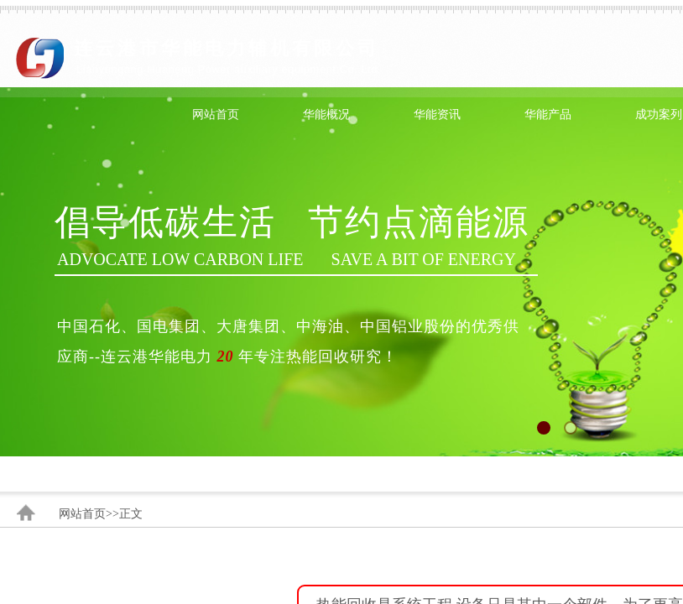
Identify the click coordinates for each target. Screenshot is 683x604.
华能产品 (547, 114)
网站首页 (215, 114)
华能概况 (326, 114)
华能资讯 (437, 114)
